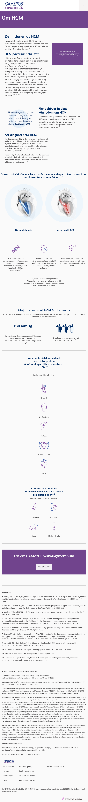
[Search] (74, 6)
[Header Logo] (12, 6)
